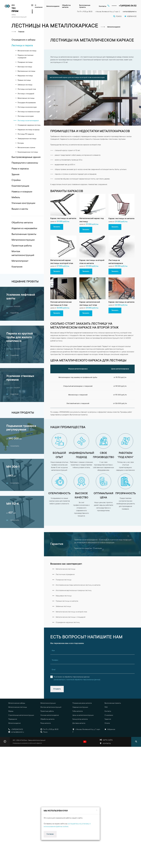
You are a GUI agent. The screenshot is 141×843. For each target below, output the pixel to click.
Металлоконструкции (48, 703)
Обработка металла (66, 6)
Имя (53, 651)
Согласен (50, 834)
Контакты (102, 6)
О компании (38, 6)
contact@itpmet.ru (129, 12)
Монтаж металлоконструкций (50, 707)
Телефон (55, 660)
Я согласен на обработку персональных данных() (77, 678)
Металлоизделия (52, 6)
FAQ (106, 707)
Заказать (56, 227)
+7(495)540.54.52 (127, 6)
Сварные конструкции (80, 707)
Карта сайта (108, 740)
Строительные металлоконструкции (21, 715)
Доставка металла (78, 723)
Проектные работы (47, 711)
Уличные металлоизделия (49, 715)
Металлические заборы (16, 703)
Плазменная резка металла (82, 703)
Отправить (57, 689)
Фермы (10, 711)
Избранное (110, 729)
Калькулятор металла (80, 719)
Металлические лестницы (17, 707)
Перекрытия (12, 719)
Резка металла (45, 723)
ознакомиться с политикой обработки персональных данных (77, 680)
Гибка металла (77, 711)
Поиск (43, 732)
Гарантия (108, 719)
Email (53, 670)
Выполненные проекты (84, 6)
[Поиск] (136, 742)
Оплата (107, 723)
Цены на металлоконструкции (83, 715)
